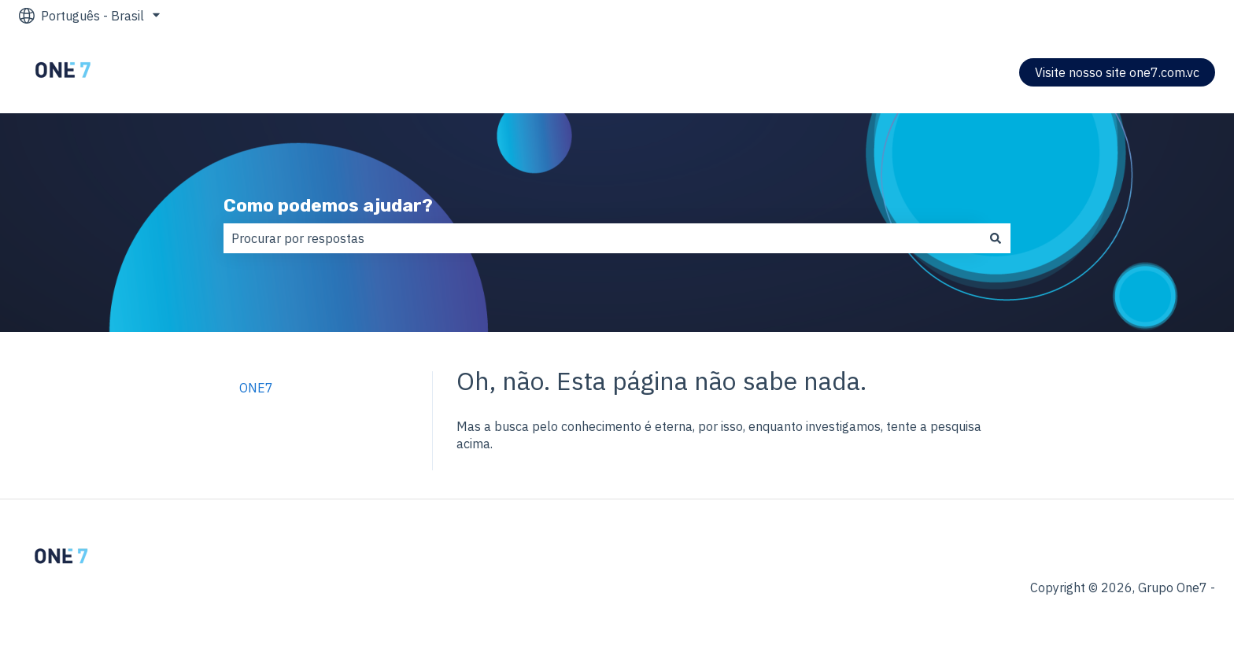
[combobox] (602, 238)
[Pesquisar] (995, 238)
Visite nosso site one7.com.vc (1117, 72)
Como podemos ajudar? (328, 205)
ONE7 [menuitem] (256, 388)
